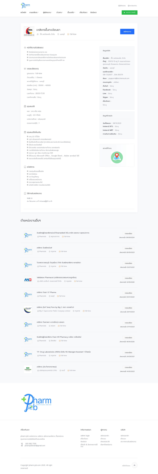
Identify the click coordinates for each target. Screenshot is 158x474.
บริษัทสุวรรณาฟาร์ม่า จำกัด (47, 370)
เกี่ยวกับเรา (83, 13)
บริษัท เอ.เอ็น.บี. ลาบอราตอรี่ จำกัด (49, 281)
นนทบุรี (61, 34)
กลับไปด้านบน (129, 465)
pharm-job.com (35, 465)
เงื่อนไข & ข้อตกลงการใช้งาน (89, 445)
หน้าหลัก (23, 13)
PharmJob (41, 237)
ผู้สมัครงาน (122, 6)
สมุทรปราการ (53, 237)
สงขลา (51, 326)
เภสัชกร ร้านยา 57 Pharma (46, 292)
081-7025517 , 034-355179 (113, 75)
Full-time (71, 34)
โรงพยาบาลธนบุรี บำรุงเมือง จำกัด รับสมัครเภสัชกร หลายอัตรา (59, 263)
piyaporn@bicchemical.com (119, 78)
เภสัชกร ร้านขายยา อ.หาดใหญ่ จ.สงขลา (50, 322)
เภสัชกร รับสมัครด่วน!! (44, 248)
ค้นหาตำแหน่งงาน (106, 445)
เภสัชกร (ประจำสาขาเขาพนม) (47, 367)
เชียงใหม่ (52, 341)
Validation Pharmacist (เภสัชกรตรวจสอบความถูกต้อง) (56, 277)
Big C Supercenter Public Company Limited (53, 311)
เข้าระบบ (103, 439)
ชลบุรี (51, 296)
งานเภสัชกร (33, 13)
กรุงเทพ (52, 251)
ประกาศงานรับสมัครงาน (128, 442)
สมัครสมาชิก (105, 436)
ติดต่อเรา (93, 13)
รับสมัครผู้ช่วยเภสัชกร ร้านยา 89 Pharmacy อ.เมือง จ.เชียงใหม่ (59, 337)
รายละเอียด (128, 233)
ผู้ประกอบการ (132, 6)
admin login (85, 436)
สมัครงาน (127, 31)
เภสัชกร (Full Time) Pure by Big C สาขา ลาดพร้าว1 (55, 307)
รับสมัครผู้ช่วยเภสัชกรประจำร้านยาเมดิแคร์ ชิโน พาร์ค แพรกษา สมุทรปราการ (63, 233)
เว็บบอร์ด (70, 13)
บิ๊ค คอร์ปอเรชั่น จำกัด (45, 34)
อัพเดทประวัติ (105, 442)
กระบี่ (62, 370)
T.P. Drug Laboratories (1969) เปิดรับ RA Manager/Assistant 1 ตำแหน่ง (64, 352)
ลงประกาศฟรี (129, 12)
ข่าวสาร (59, 13)
